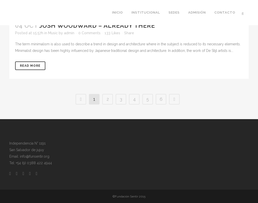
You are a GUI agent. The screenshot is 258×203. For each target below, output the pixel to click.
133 (112, 33)
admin (69, 33)
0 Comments (89, 33)
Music (53, 33)
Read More (30, 65)
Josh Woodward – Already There (97, 25)
